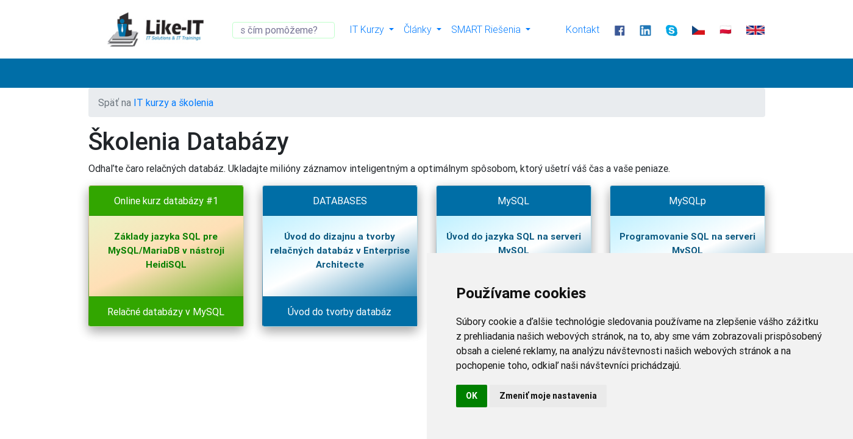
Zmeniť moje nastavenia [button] (548, 395)
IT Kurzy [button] (368, 29)
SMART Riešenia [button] (487, 29)
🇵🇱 (725, 29)
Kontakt (582, 29)
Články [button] (419, 29)
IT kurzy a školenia (173, 102)
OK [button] (471, 395)
